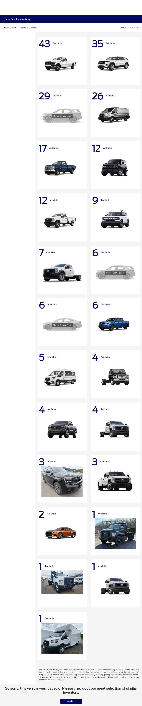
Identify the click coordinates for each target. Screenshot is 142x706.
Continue (71, 701)
